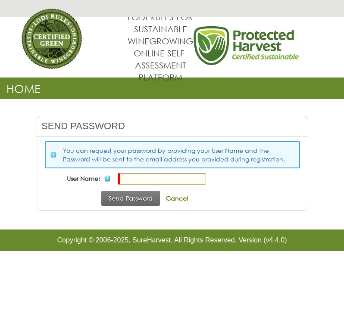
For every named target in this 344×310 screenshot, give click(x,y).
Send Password (131, 198)
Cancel (177, 198)
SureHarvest (151, 240)
